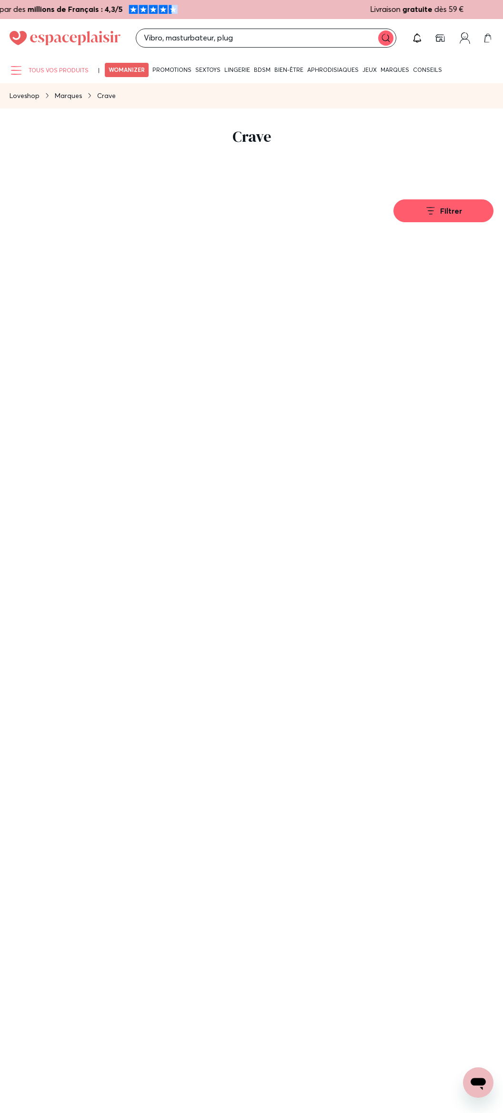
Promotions (171, 69)
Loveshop (25, 95)
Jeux (369, 69)
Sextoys (208, 69)
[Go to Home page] (65, 38)
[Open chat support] (478, 1082)
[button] (417, 38)
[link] (441, 38)
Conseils (427, 69)
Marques (395, 69)
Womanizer (127, 69)
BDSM (262, 69)
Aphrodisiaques (333, 69)
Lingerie (237, 69)
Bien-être (288, 69)
